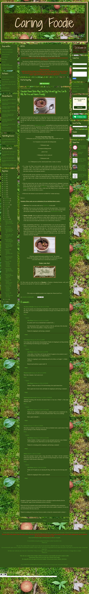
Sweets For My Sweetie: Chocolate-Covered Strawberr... (8, 264)
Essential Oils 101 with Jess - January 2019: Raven (82, 160)
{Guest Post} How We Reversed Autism (9, 258)
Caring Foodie (56, 532)
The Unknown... (8, 226)
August (6, 206)
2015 (5, 192)
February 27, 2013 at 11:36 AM (35, 425)
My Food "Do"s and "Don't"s (8, 158)
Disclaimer (75, 91)
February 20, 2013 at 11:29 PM (38, 372)
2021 (5, 180)
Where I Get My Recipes (7, 52)
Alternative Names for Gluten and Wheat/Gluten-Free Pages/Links (8, 120)
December (7, 198)
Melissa (26, 453)
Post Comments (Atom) (47, 525)
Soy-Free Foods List (6, 127)
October (7, 202)
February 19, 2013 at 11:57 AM (41, 306)
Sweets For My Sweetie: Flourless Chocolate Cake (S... (8, 252)
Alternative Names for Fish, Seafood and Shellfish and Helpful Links (8, 115)
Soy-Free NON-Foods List (7, 130)
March (6, 217)
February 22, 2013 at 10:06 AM (44, 397)
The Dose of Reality (29, 306)
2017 (5, 188)
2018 (5, 186)
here (65, 559)
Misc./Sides (4, 59)
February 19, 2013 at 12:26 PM (41, 320)
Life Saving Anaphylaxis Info (8, 139)
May (6, 213)
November (7, 200)
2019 (5, 184)
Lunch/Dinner (5, 57)
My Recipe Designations (7, 49)
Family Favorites (5, 79)
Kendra (26, 425)
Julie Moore (30, 320)
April (6, 215)
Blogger (66, 564)
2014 (5, 194)
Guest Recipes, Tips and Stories (8, 81)
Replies (27, 318)
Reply (25, 314)
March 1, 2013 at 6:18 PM (40, 467)
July (6, 208)
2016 (5, 190)
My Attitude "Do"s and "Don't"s (9, 151)
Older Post (65, 520)
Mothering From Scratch (30, 397)
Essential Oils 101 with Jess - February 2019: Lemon (82, 175)
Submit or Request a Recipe (78, 88)
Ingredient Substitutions (7, 68)
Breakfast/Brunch (6, 54)
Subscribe (79, 107)
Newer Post (24, 520)
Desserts (4, 61)
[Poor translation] (5, 575)
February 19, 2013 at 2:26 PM (37, 339)
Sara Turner (27, 339)
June (6, 211)
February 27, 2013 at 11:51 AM (41, 438)
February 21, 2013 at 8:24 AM (41, 383)
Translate (81, 137)
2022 (5, 178)
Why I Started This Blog (78, 83)
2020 (5, 182)
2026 (5, 174)
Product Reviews (5, 88)
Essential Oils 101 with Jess (8, 77)
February (7, 219)
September (7, 204)
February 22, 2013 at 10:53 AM (41, 409)
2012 (5, 301)
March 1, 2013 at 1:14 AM (34, 453)
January (7, 299)
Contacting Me (76, 86)
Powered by (80, 111)
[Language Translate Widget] (79, 136)
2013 (5, 196)
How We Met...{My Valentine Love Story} (9, 236)
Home (45, 520)
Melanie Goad (27, 372)
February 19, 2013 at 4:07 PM (41, 352)
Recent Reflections (6, 90)
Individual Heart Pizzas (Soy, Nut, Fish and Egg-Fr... (9, 240)
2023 (5, 176)
